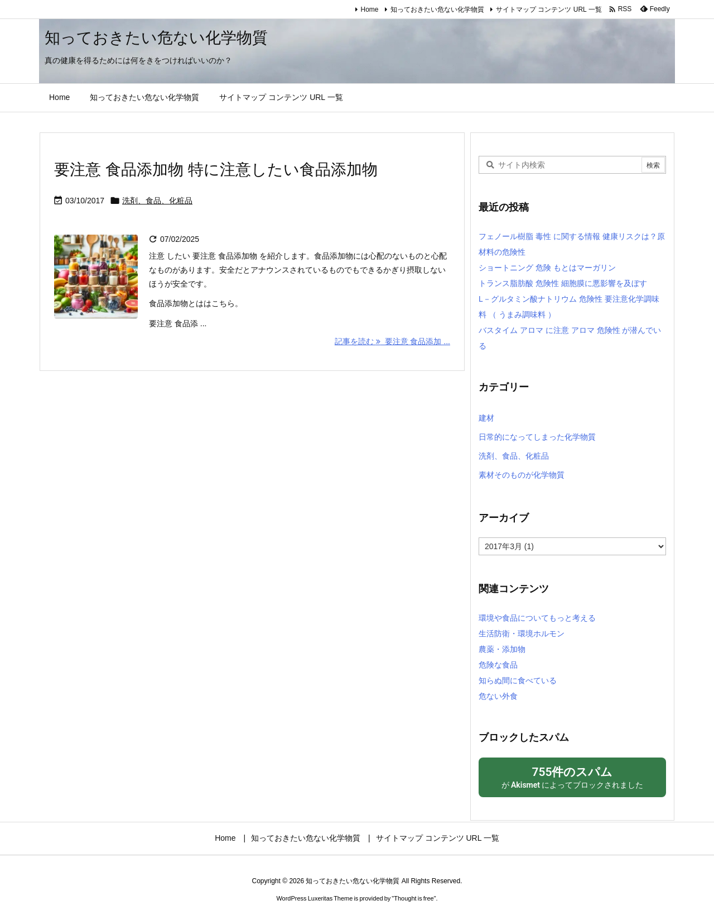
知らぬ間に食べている (518, 680)
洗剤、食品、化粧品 (157, 200)
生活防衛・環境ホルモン (522, 633)
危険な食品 (498, 664)
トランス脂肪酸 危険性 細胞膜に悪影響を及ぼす (563, 283)
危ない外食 (498, 696)
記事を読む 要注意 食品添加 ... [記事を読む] (392, 341)
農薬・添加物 (502, 649)
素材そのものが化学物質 (522, 474)
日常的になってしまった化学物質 (537, 436)
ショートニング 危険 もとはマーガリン (547, 267)
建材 (486, 417)
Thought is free (413, 898)
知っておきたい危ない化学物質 (437, 9)
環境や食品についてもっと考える (537, 617)
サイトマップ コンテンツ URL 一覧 (549, 9)
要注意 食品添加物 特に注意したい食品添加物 (216, 169)
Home (370, 9)
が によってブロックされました (572, 776)
